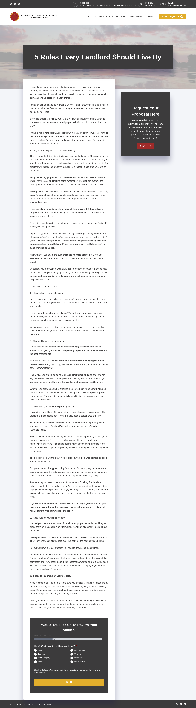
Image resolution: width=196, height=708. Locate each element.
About (92, 16)
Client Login (135, 17)
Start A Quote (172, 16)
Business (41, 654)
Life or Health (79, 662)
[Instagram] (15, 4)
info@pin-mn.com (177, 5)
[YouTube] (19, 4)
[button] (145, 146)
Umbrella (77, 654)
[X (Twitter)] (181, 703)
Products (106, 16)
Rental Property (44, 658)
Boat (40, 662)
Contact (150, 17)
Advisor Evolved (46, 703)
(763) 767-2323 (151, 5)
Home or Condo (80, 650)
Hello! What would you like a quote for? (55, 646)
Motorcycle (78, 658)
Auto (40, 650)
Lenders (120, 17)
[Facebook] (11, 4)
